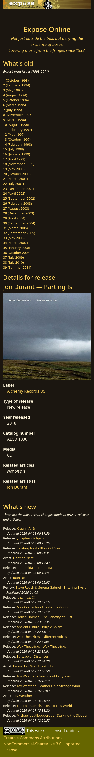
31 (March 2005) (15, 228)
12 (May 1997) (14, 134)
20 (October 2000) (17, 174)
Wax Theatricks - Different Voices (42, 636)
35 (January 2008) (16, 247)
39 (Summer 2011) (17, 267)
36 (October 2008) (17, 252)
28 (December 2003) (18, 213)
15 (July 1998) (13, 149)
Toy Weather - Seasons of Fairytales (44, 676)
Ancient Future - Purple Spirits (39, 627)
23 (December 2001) (18, 188)
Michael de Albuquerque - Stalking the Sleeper (52, 715)
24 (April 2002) (14, 193)
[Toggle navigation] (16, 16)
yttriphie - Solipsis (30, 538)
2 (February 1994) (16, 85)
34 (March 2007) (15, 242)
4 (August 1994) (15, 95)
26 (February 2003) (17, 203)
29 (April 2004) (14, 218)
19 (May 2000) (14, 169)
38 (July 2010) (13, 262)
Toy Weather (22, 695)
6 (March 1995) (14, 105)
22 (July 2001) (13, 183)
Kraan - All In (26, 528)
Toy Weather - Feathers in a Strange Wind (48, 686)
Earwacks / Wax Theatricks (33, 666)
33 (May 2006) (14, 238)
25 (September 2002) (19, 198)
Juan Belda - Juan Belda (34, 567)
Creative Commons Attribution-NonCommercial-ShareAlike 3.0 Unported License (42, 744)
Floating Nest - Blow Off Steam (40, 548)
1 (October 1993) (16, 80)
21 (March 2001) (15, 178)
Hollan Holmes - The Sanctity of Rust (44, 617)
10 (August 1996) (16, 124)
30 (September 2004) (19, 223)
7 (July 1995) (12, 110)
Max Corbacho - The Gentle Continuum (46, 607)
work (39, 730)
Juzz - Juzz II (25, 597)
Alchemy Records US (26, 391)
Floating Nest (23, 558)
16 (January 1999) (16, 154)
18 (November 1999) (18, 164)
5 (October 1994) (16, 100)
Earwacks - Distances (33, 656)
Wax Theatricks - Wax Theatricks (41, 646)
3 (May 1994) (13, 90)
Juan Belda (21, 577)
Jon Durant (17, 487)
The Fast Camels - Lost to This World (44, 705)
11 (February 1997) (17, 129)
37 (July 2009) (13, 257)
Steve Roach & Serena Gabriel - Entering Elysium (53, 587)
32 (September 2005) (19, 233)
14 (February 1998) (17, 144)
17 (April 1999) (14, 159)
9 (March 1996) (14, 119)
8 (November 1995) (17, 114)
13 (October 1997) (17, 139)
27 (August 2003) (16, 208)
